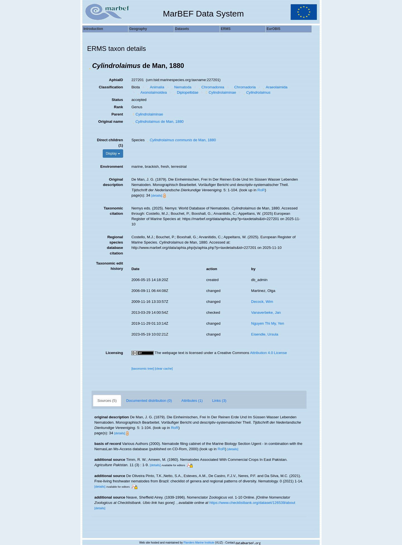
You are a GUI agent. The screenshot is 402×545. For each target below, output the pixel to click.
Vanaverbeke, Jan (266, 312)
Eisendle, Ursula (264, 334)
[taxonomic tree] (142, 368)
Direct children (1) (110, 142)
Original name (110, 121)
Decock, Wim (262, 301)
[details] (156, 195)
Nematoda (181, 87)
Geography (138, 29)
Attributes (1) (192, 400)
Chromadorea (210, 87)
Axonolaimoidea (151, 92)
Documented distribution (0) (149, 400)
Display (113, 153)
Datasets (182, 29)
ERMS (226, 29)
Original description (113, 182)
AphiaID (116, 80)
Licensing (114, 353)
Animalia (155, 87)
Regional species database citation (115, 245)
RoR (261, 190)
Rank (118, 107)
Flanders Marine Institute (199, 542)
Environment (111, 166)
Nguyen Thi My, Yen (267, 323)
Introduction (93, 29)
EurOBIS (273, 29)
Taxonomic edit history (109, 266)
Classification (111, 87)
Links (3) (219, 400)
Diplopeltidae (185, 92)
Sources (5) (107, 400)
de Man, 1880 (157, 121)
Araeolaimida (275, 87)
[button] (89, 65)
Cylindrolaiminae (220, 92)
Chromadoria (243, 87)
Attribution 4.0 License (268, 353)
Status (117, 100)
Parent (117, 114)
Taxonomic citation (113, 211)
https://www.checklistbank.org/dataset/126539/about (252, 503)
